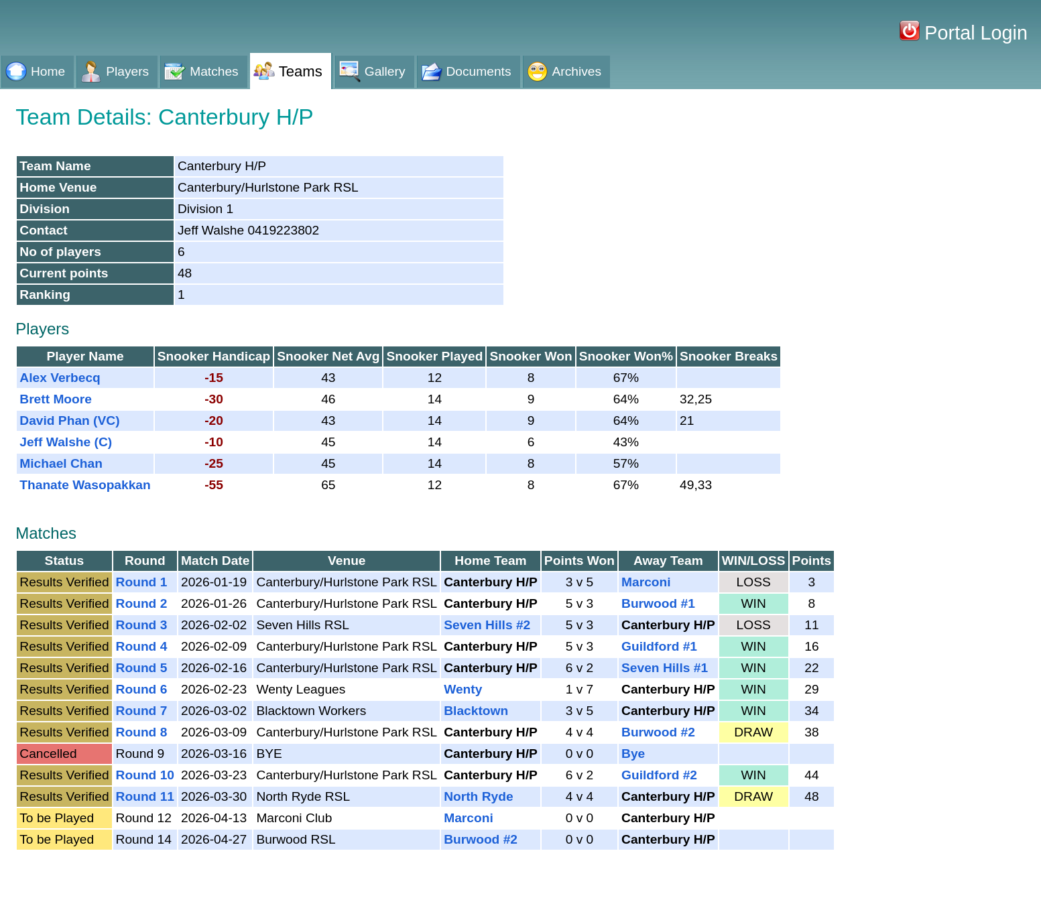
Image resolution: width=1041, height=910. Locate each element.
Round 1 (142, 582)
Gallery (385, 71)
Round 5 (142, 668)
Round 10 (145, 775)
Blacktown (476, 711)
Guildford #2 (659, 775)
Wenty (463, 689)
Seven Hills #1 (664, 668)
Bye (633, 753)
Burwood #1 (658, 603)
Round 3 (142, 625)
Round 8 (142, 732)
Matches (214, 71)
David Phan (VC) (69, 420)
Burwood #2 (658, 732)
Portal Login (973, 33)
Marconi (646, 582)
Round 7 (142, 711)
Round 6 (142, 689)
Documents (478, 71)
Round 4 (142, 646)
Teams (300, 71)
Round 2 (142, 603)
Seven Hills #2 (487, 625)
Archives (577, 71)
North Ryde (478, 796)
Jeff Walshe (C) (65, 442)
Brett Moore (55, 399)
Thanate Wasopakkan (84, 485)
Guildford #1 (659, 646)
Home (48, 71)
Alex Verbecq (60, 378)
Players (127, 71)
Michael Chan (61, 463)
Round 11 (145, 796)
